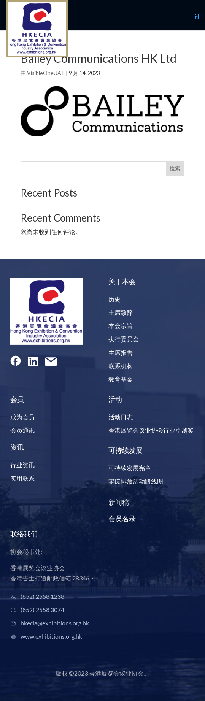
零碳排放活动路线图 (135, 481)
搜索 (175, 168)
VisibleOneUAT (46, 73)
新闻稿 (118, 502)
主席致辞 (120, 312)
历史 (114, 299)
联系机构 (120, 366)
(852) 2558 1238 (42, 596)
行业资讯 (22, 464)
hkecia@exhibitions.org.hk (55, 622)
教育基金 (120, 379)
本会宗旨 (120, 325)
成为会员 (22, 416)
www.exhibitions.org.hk (51, 636)
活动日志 (120, 416)
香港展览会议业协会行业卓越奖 (151, 430)
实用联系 (22, 478)
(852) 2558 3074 (42, 609)
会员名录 (122, 518)
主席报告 (120, 352)
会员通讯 (22, 430)
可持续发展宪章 (129, 467)
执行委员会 (123, 339)
